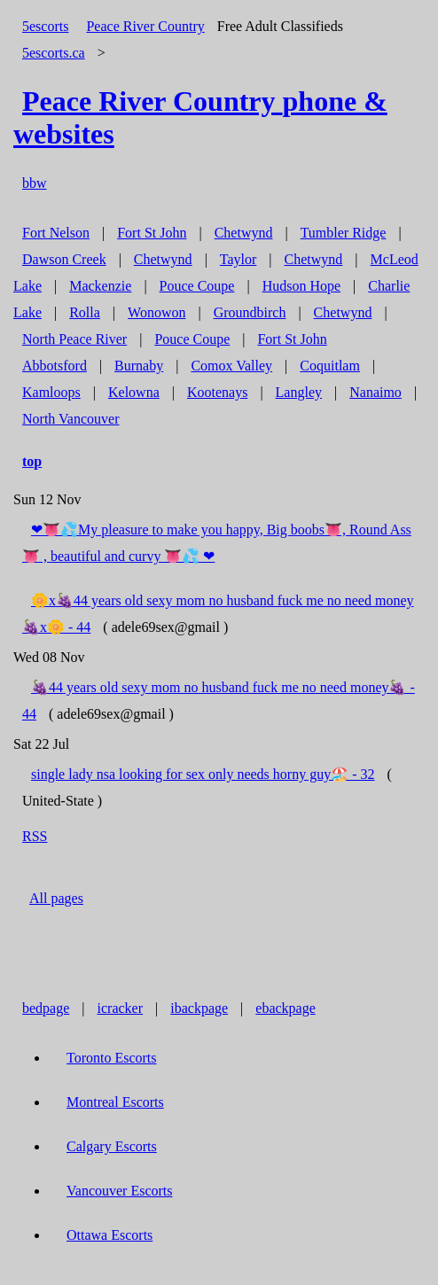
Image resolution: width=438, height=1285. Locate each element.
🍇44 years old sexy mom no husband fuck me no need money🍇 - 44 (218, 700)
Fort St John (151, 232)
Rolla (84, 312)
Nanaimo (375, 392)
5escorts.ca (53, 52)
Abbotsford (54, 365)
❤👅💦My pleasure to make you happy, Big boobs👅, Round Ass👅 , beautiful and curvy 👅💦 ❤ (216, 543)
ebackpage (285, 1008)
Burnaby (138, 365)
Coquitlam (330, 365)
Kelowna (134, 392)
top (32, 461)
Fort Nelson (56, 232)
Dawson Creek (64, 259)
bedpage (45, 1008)
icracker (121, 1008)
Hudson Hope (301, 285)
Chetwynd (244, 232)
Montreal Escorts (115, 1102)
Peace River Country (145, 26)
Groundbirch (250, 312)
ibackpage (199, 1008)
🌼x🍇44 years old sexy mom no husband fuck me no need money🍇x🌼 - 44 (217, 614)
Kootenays (217, 392)
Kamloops (51, 392)
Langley (299, 392)
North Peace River (74, 339)
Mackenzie (100, 285)
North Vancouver (70, 418)
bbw (34, 183)
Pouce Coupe (197, 285)
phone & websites (200, 117)
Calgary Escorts (111, 1146)
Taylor (238, 259)
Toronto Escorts (111, 1057)
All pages (56, 898)
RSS (34, 836)
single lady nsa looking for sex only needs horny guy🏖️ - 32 (203, 774)
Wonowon (156, 312)
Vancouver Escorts (119, 1190)
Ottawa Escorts (109, 1234)
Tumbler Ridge (344, 232)
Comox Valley (231, 365)
